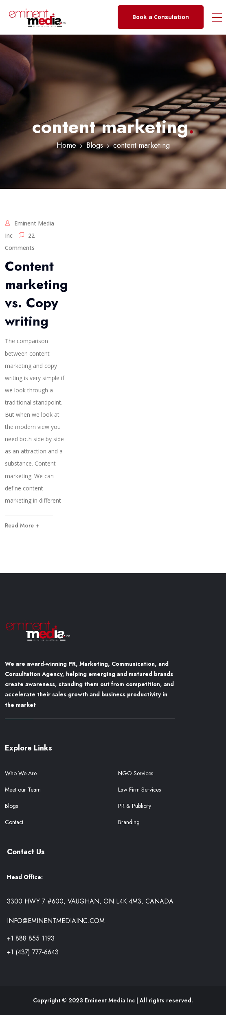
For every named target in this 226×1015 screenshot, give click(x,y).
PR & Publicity (134, 806)
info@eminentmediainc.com (56, 920)
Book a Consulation (160, 17)
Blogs (11, 806)
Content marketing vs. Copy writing (36, 293)
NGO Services (135, 773)
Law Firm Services (139, 789)
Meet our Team (23, 789)
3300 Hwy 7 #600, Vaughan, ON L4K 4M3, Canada (90, 901)
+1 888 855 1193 (31, 938)
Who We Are (21, 773)
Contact (14, 822)
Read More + (22, 525)
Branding (129, 822)
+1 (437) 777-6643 (33, 952)
